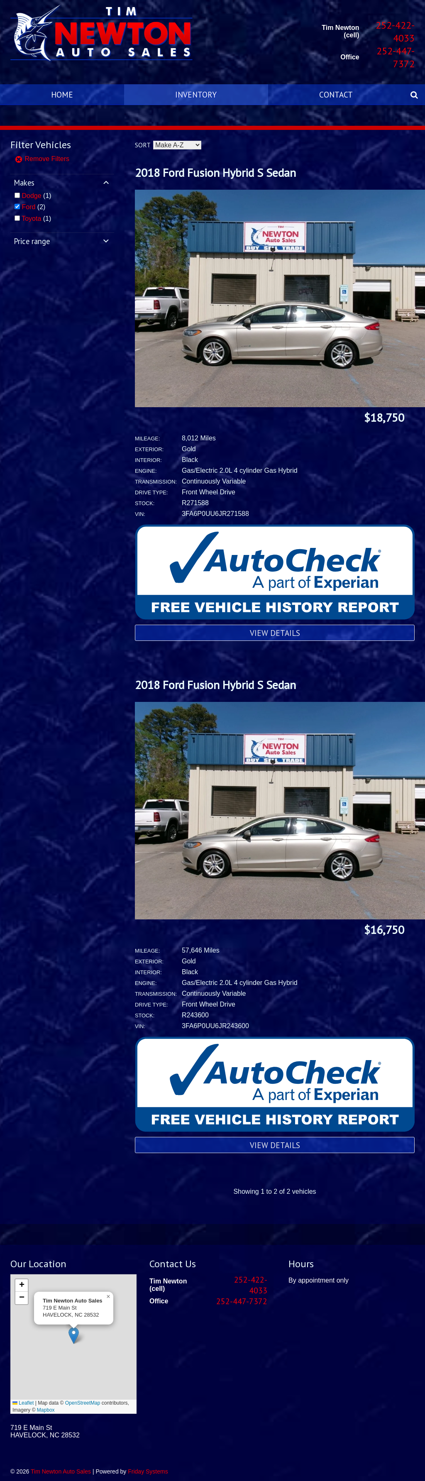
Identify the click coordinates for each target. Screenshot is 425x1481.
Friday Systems (148, 1471)
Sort (142, 145)
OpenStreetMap (82, 1403)
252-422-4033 (395, 31)
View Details (275, 633)
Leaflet (23, 1403)
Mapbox (46, 1410)
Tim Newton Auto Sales (61, 1471)
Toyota (31, 218)
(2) (33, 206)
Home (62, 94)
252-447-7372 (395, 57)
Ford (28, 206)
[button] (73, 1335)
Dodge (31, 195)
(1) (36, 195)
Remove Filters (42, 158)
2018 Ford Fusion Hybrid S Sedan (215, 172)
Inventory (196, 94)
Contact (336, 94)
